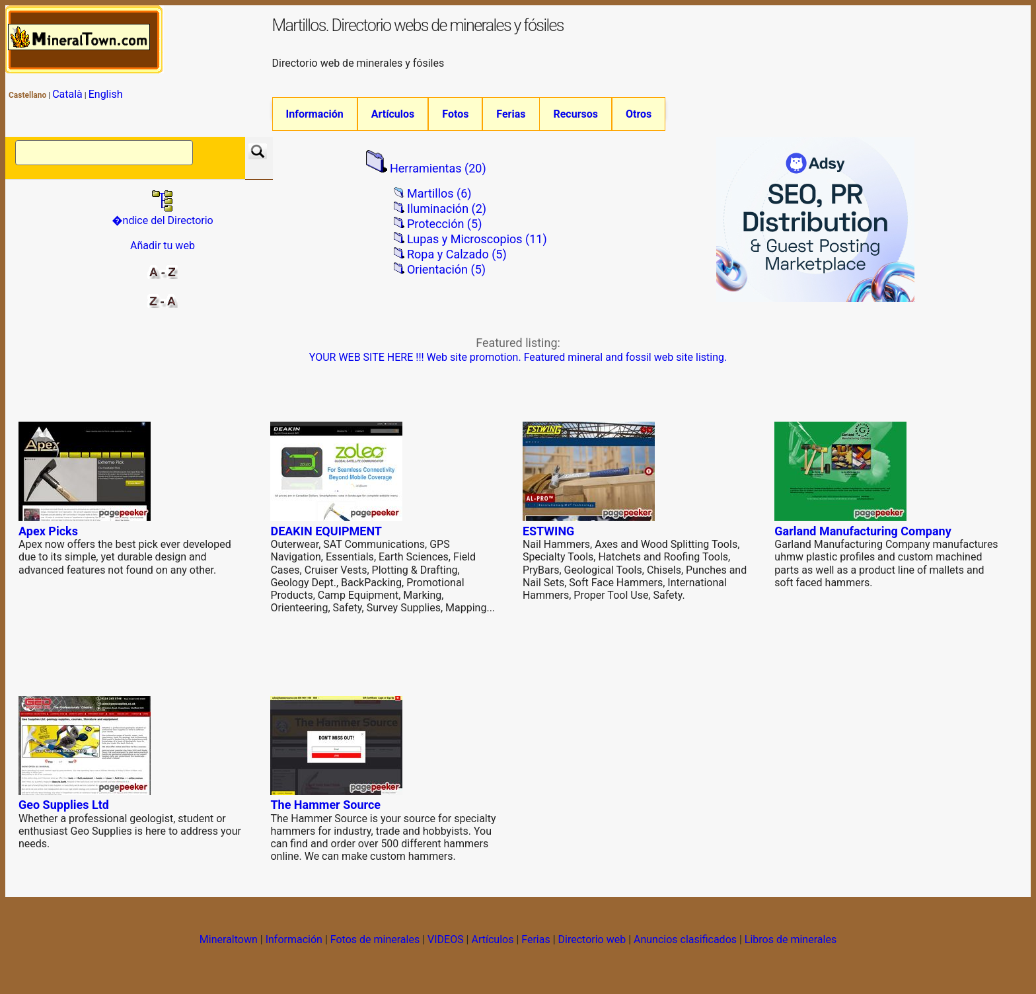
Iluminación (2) (446, 218)
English (106, 94)
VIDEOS (445, 948)
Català (67, 94)
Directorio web (592, 948)
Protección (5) (444, 233)
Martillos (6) (439, 203)
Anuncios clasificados (685, 948)
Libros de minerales (790, 948)
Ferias (510, 114)
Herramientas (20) (438, 177)
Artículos (393, 114)
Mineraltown (229, 948)
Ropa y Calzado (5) (457, 263)
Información (315, 114)
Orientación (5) (446, 278)
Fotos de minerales (375, 948)
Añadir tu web (162, 255)
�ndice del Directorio (162, 222)
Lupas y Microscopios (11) (477, 247)
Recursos (575, 114)
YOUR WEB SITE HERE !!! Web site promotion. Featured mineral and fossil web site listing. (518, 366)
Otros (638, 114)
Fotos (455, 114)
